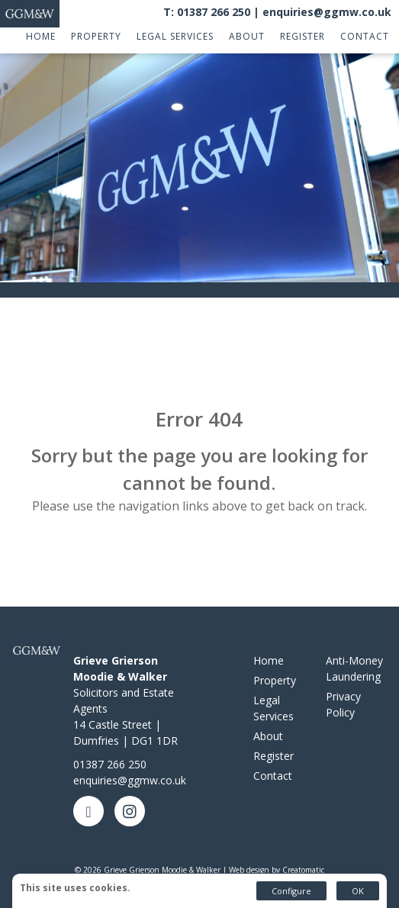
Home (41, 36)
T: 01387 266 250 (206, 12)
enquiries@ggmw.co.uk (326, 12)
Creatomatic (303, 870)
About (247, 36)
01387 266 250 (109, 764)
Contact (364, 36)
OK (358, 891)
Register (302, 36)
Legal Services (175, 36)
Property (96, 36)
